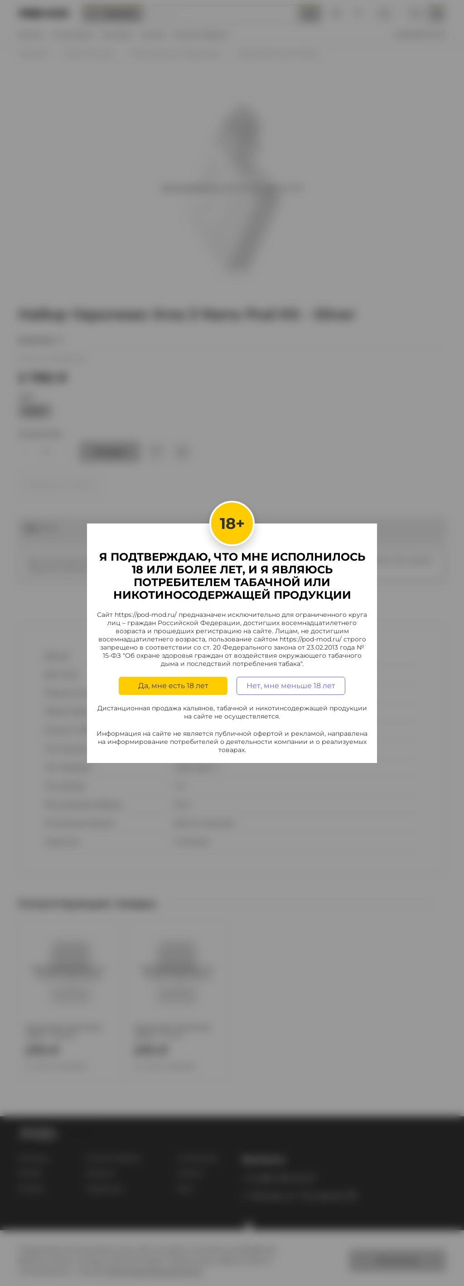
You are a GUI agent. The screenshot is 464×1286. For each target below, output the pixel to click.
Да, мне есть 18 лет (173, 685)
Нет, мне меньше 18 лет (290, 685)
